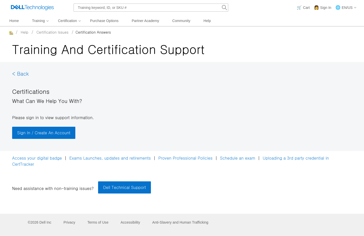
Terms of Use (97, 222)
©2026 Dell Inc (39, 222)
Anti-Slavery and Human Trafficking (180, 222)
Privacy (69, 222)
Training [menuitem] (38, 21)
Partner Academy (145, 21)
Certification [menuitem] (67, 21)
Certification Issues (52, 32)
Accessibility (130, 222)
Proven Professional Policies (186, 158)
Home (14, 21)
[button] (346, 8)
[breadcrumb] (174, 32)
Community (181, 21)
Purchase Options (104, 21)
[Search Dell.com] (224, 7)
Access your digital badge (37, 158)
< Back (20, 73)
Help (207, 21)
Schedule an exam (237, 158)
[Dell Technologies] (32, 8)
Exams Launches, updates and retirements (110, 158)
